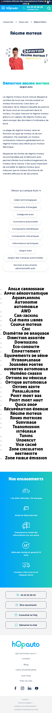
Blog (26, 664)
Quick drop (26, 404)
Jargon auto (23, 22)
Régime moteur (26, 413)
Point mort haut (26, 400)
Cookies (25, 699)
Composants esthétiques (25, 229)
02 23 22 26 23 (35, 7)
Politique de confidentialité (25, 706)
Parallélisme (26, 391)
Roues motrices (26, 417)
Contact (26, 658)
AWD (26, 311)
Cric (26, 328)
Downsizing (26, 342)
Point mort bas (26, 395)
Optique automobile (26, 382)
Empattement (26, 351)
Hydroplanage (26, 360)
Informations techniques (25, 243)
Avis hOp (26, 675)
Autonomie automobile (26, 304)
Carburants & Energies (25, 207)
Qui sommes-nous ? (26, 653)
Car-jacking (26, 315)
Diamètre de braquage (26, 333)
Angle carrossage (26, 288)
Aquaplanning (26, 297)
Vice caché (26, 444)
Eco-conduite (26, 346)
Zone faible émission (26, 457)
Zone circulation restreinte (26, 451)
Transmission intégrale (26, 429)
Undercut (26, 440)
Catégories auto (25, 214)
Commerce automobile (25, 221)
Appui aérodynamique (26, 293)
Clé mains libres (26, 319)
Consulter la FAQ (26, 615)
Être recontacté (26, 605)
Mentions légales (25, 703)
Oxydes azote (26, 386)
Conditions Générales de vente (26, 709)
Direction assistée (26, 337)
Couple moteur (26, 324)
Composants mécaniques (25, 236)
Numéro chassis (26, 373)
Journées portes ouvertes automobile (26, 366)
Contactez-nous (32, 9)
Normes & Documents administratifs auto (25, 267)
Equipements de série (26, 355)
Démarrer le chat (26, 625)
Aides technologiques (25, 200)
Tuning (26, 435)
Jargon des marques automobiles (25, 257)
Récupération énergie (26, 409)
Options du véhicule (26, 377)
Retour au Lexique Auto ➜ (26, 190)
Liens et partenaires (26, 669)
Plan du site (26, 680)
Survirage (26, 422)
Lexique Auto (8, 22)
